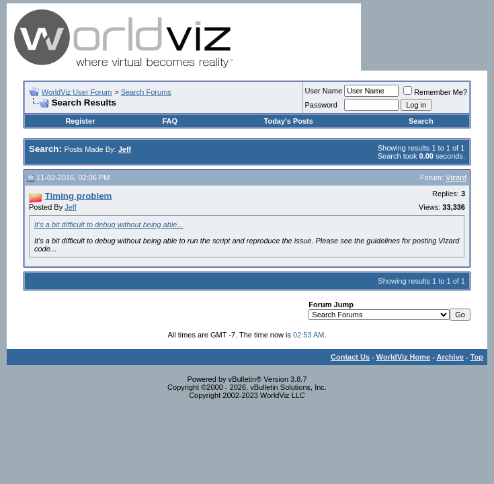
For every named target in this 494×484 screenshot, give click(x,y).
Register (80, 121)
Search (421, 121)
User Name (324, 91)
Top (476, 357)
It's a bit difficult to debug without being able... (108, 224)
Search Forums (146, 92)
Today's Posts (288, 121)
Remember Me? (435, 92)
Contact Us (350, 357)
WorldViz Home (403, 357)
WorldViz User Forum (77, 92)
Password (321, 105)
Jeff (71, 207)
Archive (450, 357)
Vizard (456, 177)
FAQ (169, 121)
